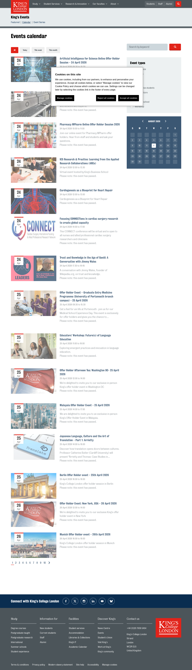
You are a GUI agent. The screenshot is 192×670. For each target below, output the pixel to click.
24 (139, 156)
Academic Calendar (81, 647)
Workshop (137, 106)
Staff (160, 4)
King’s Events (20, 17)
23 (133, 156)
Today (25, 50)
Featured (15, 22)
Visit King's (110, 643)
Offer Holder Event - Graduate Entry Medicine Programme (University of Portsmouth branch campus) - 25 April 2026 (86, 296)
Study (37, 4)
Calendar (26, 22)
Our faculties (101, 4)
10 (45, 563)
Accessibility (93, 665)
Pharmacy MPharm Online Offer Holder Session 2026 (90, 124)
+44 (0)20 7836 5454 (136, 628)
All (14, 50)
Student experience (23, 652)
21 (168, 151)
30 (133, 162)
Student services (81, 629)
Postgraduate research (23, 638)
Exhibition (136, 73)
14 (168, 146)
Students (150, 4)
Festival (136, 78)
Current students (52, 633)
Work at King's (110, 647)
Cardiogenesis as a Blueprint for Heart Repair (86, 190)
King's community (110, 652)
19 (154, 151)
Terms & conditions (20, 665)
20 (161, 151)
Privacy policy (38, 665)
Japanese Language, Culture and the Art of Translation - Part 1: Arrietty (84, 438)
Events (110, 633)
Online (135, 83)
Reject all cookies (106, 98)
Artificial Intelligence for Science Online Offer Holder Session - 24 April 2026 (90, 60)
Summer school (139, 101)
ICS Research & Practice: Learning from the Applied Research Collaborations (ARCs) (89, 161)
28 (168, 156)
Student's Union (110, 638)
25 (147, 156)
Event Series (39, 22)
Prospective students (142, 87)
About (115, 4)
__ (133, 135)
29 (175, 156)
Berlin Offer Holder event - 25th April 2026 (84, 475)
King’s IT (81, 643)
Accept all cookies (128, 98)
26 (154, 156)
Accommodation (81, 633)
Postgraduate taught (23, 633)
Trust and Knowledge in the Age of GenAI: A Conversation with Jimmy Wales (84, 259)
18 (146, 151)
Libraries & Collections (81, 638)
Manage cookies (109, 665)
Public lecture (139, 92)
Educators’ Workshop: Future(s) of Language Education (85, 337)
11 (146, 146)
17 (139, 151)
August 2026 (154, 121)
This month (53, 50)
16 (132, 151)
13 (161, 146)
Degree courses (23, 629)
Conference (138, 69)
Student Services (54, 4)
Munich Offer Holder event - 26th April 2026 (85, 534)
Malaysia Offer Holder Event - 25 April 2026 (85, 405)
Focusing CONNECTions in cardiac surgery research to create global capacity (89, 221)
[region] (97, 86)
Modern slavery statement (60, 665)
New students (52, 629)
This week (38, 50)
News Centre (110, 629)
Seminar (136, 97)
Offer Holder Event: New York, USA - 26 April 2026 (88, 503)
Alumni (169, 4)
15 (175, 146)
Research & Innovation (78, 4)
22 (175, 151)
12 (154, 146)
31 (139, 162)
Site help (80, 665)
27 (161, 156)
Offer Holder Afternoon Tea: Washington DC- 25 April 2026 (89, 372)
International (23, 643)
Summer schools (23, 647)
